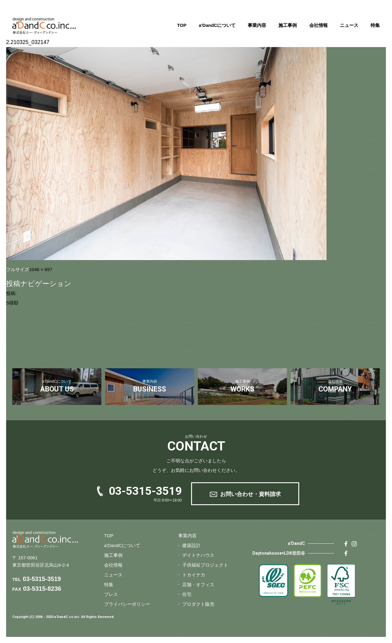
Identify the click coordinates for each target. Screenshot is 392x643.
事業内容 (257, 25)
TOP (182, 25)
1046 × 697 (40, 269)
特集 (375, 25)
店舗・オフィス (198, 584)
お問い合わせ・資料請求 (250, 494)
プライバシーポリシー (127, 604)
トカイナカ (193, 574)
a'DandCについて (217, 25)
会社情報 (318, 25)
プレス (111, 594)
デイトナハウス (198, 555)
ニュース (349, 25)
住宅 (186, 594)
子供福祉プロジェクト (205, 565)
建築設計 (191, 545)
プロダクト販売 (198, 604)
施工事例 (287, 25)
